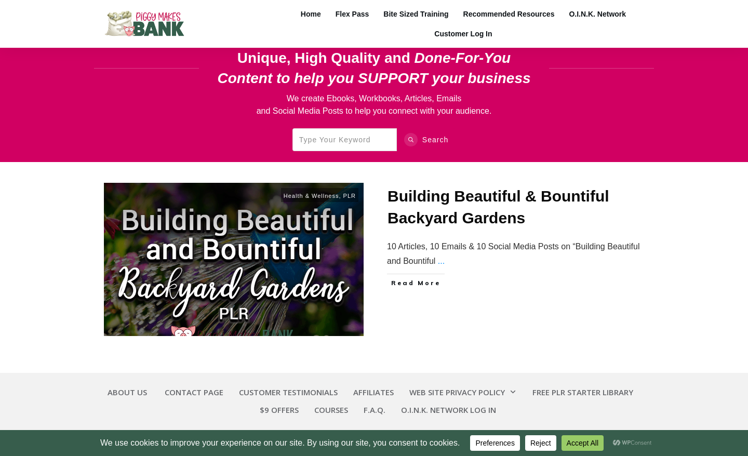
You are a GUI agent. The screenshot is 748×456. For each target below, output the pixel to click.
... (441, 261)
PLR (349, 196)
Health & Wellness (311, 196)
